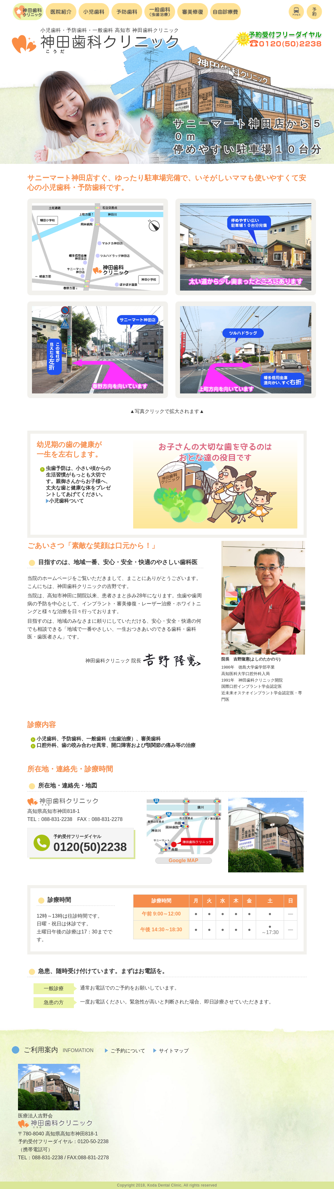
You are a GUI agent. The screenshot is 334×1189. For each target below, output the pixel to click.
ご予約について (125, 1050)
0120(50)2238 (90, 846)
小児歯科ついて (65, 500)
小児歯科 (46, 738)
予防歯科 (71, 738)
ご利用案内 (58, 1050)
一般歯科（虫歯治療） (111, 738)
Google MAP (183, 860)
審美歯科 (151, 738)
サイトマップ (171, 1050)
